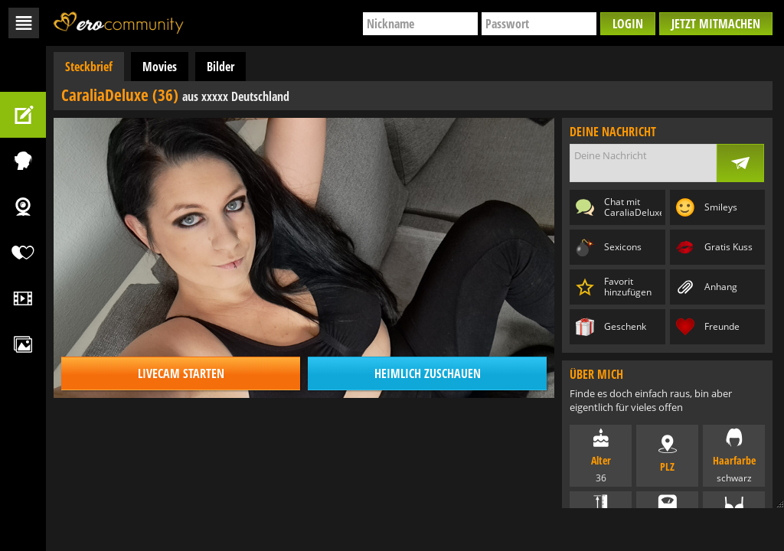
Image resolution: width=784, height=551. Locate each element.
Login (627, 23)
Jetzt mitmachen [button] (715, 23)
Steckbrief (89, 66)
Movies (159, 66)
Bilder (220, 66)
